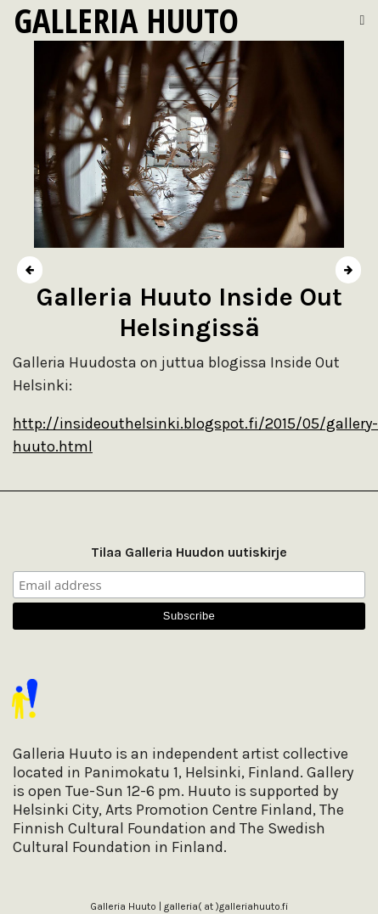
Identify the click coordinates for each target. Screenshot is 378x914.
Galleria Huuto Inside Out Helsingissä (189, 312)
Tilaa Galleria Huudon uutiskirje (189, 552)
